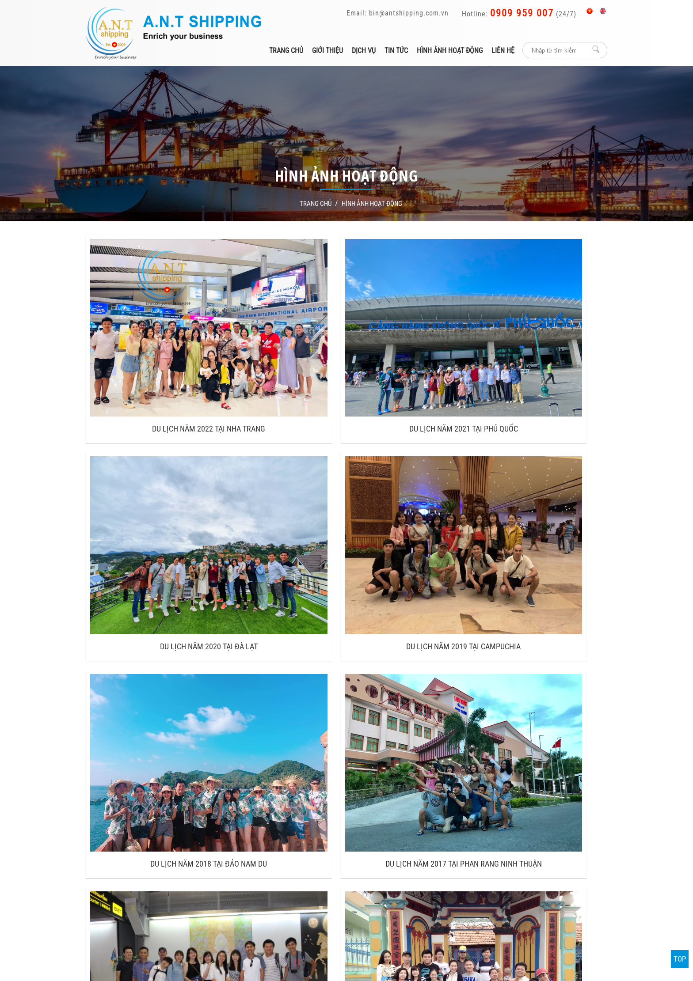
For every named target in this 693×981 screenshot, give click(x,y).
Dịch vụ (364, 50)
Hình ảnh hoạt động (450, 50)
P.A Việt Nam (463, 914)
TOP (680, 958)
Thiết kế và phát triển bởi (405, 914)
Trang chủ (286, 50)
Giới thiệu (327, 50)
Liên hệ (502, 50)
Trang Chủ (314, 204)
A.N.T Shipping (461, 810)
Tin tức (396, 50)
